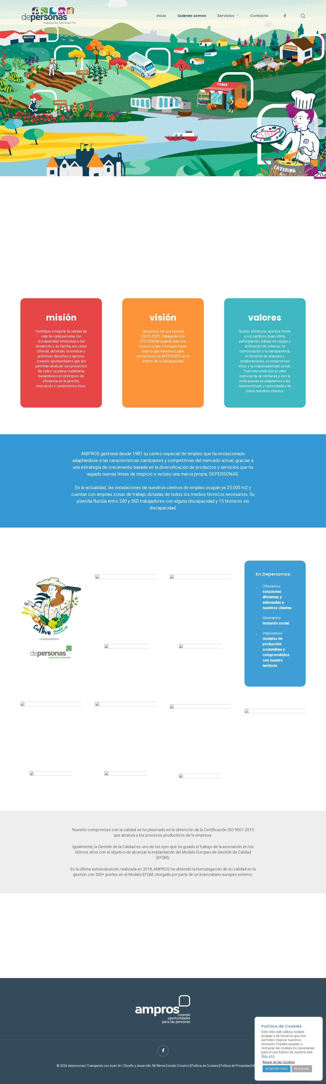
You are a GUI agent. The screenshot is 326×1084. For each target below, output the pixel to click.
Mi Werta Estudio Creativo (170, 1066)
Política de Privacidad (235, 1066)
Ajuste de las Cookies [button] (279, 1062)
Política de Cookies (204, 1066)
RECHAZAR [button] (301, 1068)
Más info (268, 1056)
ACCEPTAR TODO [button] (276, 1068)
